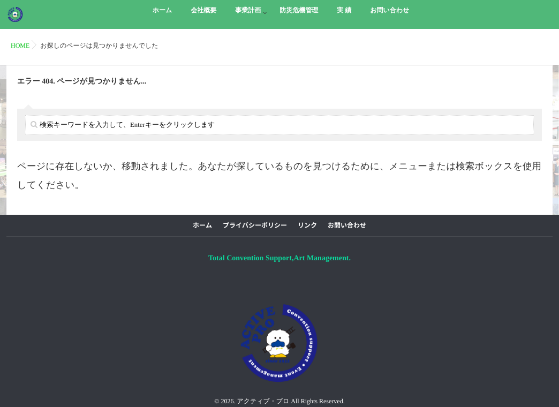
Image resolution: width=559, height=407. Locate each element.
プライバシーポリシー (255, 225)
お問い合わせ (347, 225)
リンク (307, 225)
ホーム (202, 225)
